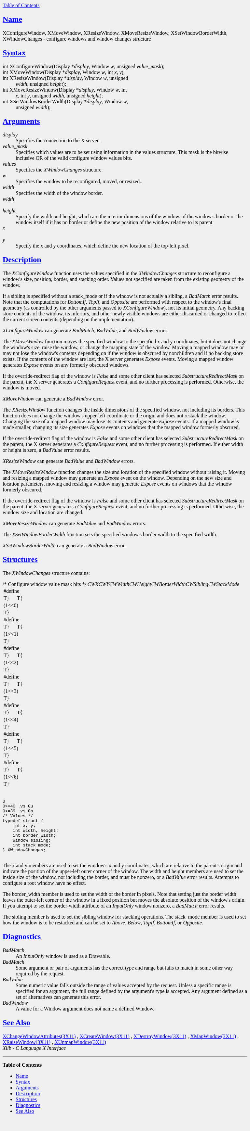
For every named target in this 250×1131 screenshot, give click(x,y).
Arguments (21, 121)
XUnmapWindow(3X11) (80, 1054)
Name (12, 19)
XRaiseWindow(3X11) (26, 1054)
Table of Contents (21, 5)
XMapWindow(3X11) (213, 1048)
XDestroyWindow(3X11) (159, 1048)
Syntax (14, 52)
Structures (20, 559)
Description (22, 259)
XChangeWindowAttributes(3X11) (39, 1048)
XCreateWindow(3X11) (105, 1048)
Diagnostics (22, 948)
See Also (16, 1034)
